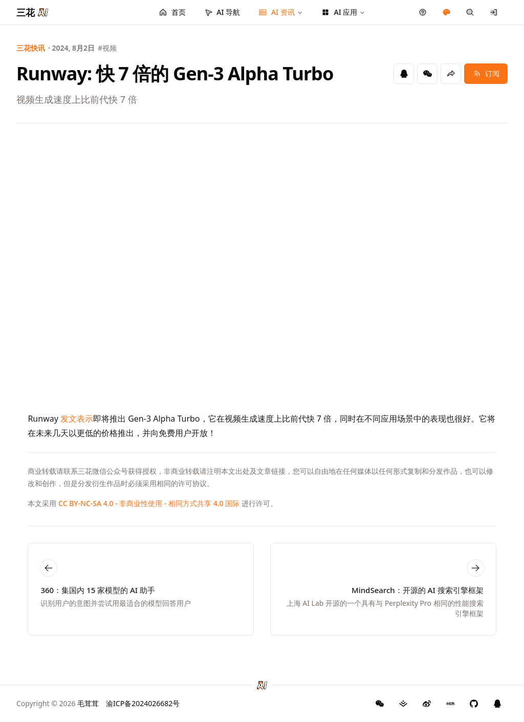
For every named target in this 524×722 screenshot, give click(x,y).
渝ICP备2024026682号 (143, 703)
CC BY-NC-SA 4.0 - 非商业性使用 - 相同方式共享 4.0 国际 (148, 503)
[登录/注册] (494, 12)
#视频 (107, 48)
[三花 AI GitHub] (474, 703)
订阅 (485, 73)
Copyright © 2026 (57, 703)
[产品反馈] (422, 12)
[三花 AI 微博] (427, 703)
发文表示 (76, 418)
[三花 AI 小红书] (450, 703)
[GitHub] (379, 703)
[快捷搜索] (470, 12)
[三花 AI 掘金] (403, 703)
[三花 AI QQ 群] (497, 703)
